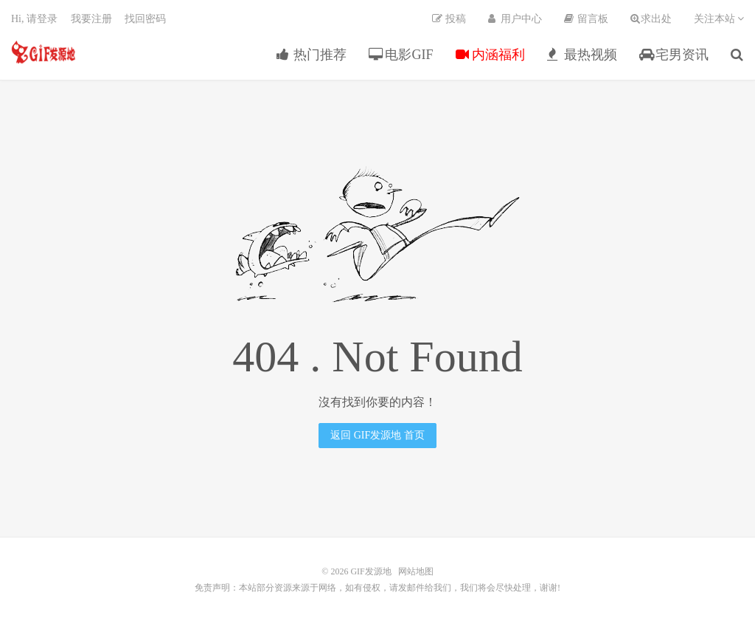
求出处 (651, 18)
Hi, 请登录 (34, 18)
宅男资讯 (674, 54)
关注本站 (719, 18)
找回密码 (145, 18)
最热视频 (582, 54)
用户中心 (515, 18)
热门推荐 (311, 54)
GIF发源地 (43, 52)
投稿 (449, 18)
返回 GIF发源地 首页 (377, 435)
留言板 (586, 18)
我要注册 (91, 18)
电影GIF (401, 54)
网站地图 (416, 571)
